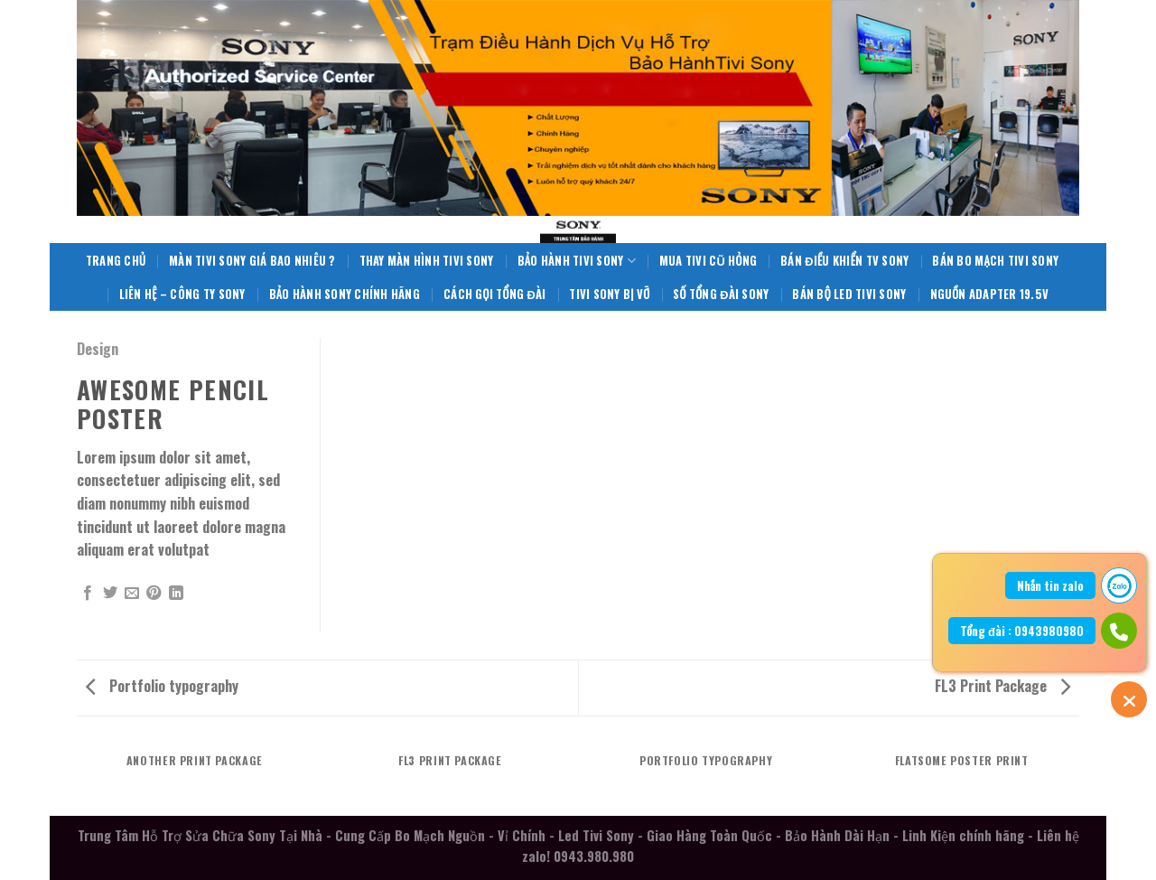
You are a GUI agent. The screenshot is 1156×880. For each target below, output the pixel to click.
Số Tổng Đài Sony (721, 294)
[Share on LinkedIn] (176, 593)
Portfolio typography (162, 686)
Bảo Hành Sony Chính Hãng (344, 294)
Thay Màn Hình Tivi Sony (426, 260)
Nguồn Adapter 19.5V (989, 294)
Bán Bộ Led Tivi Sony (849, 294)
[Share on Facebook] (87, 593)
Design (97, 349)
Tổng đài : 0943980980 (1022, 631)
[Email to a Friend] (132, 593)
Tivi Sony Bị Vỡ (609, 294)
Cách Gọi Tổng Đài (494, 294)
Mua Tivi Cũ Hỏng (708, 260)
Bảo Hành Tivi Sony (576, 261)
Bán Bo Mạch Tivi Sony (995, 260)
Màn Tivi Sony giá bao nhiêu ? (252, 260)
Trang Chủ (115, 260)
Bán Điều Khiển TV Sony (844, 260)
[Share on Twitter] (110, 593)
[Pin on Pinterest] (153, 593)
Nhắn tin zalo (1050, 585)
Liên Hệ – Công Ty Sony (182, 294)
